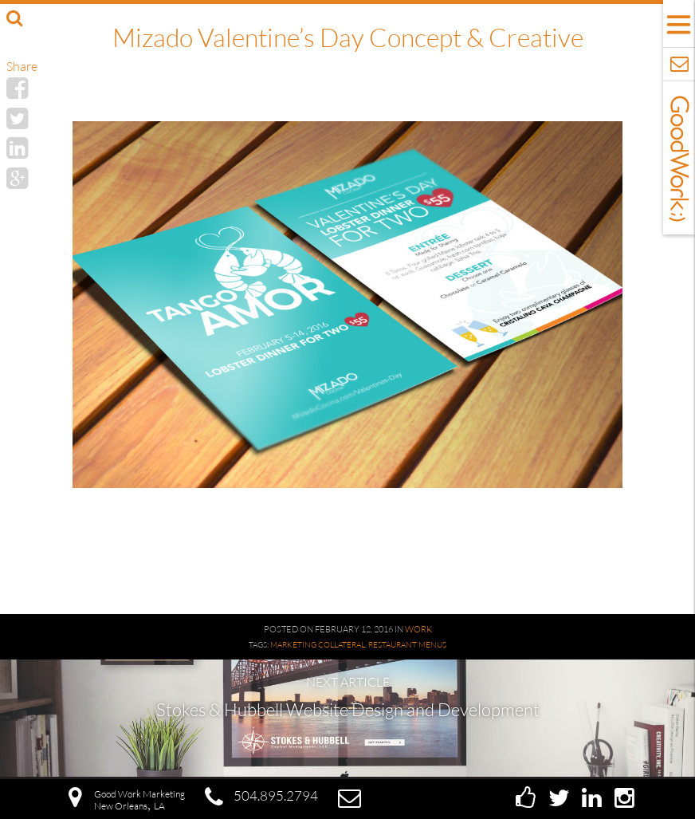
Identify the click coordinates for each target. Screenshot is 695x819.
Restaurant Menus (407, 645)
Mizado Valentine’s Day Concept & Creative (347, 37)
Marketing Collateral (317, 645)
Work (418, 629)
